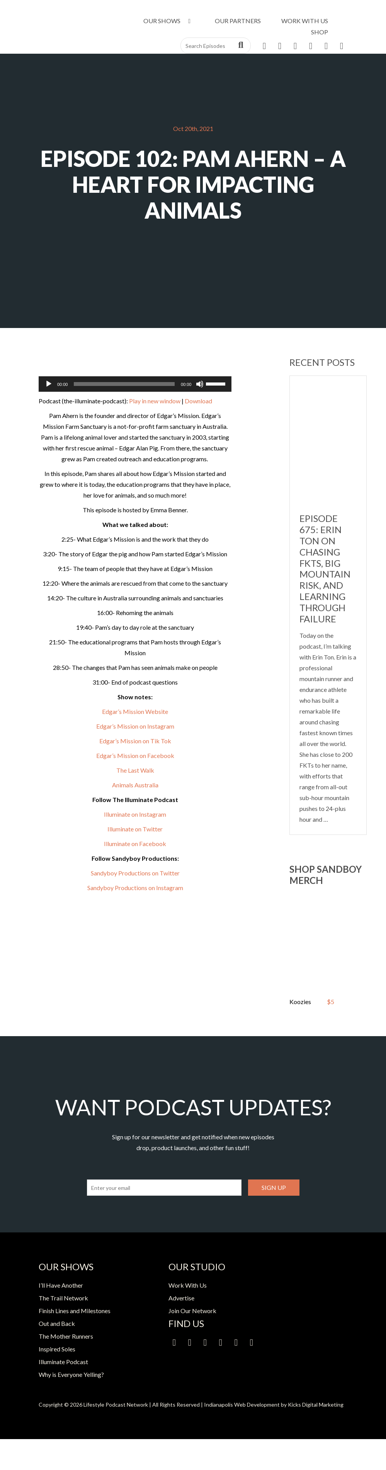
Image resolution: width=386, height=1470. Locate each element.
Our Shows (168, 20)
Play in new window (154, 400)
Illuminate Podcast (63, 1361)
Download (198, 400)
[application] (135, 384)
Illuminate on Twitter (135, 829)
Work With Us (304, 20)
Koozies (300, 1001)
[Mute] (200, 384)
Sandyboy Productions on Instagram (135, 887)
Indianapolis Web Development (242, 1404)
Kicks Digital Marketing (315, 1404)
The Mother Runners (66, 1336)
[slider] (124, 384)
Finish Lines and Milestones (75, 1310)
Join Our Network (192, 1310)
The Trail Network (63, 1298)
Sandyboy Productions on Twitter (135, 873)
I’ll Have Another (61, 1285)
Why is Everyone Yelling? (71, 1374)
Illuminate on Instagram (135, 814)
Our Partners (238, 20)
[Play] (49, 384)
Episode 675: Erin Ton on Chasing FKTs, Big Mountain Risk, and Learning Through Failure (324, 568)
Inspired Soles (57, 1349)
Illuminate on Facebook (135, 843)
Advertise (181, 1298)
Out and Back (57, 1323)
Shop (319, 32)
